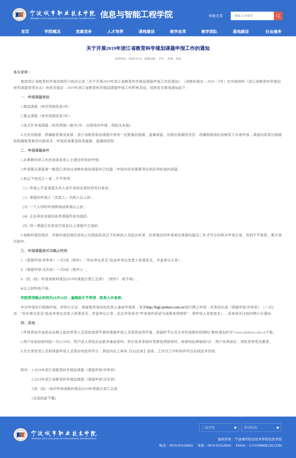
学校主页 (216, 16)
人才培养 (115, 31)
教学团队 (209, 31)
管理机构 (250, 427)
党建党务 (84, 31)
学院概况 (52, 31)
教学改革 (178, 31)
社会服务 (274, 31)
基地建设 (241, 31)
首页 (25, 31)
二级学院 (208, 427)
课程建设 (147, 31)
